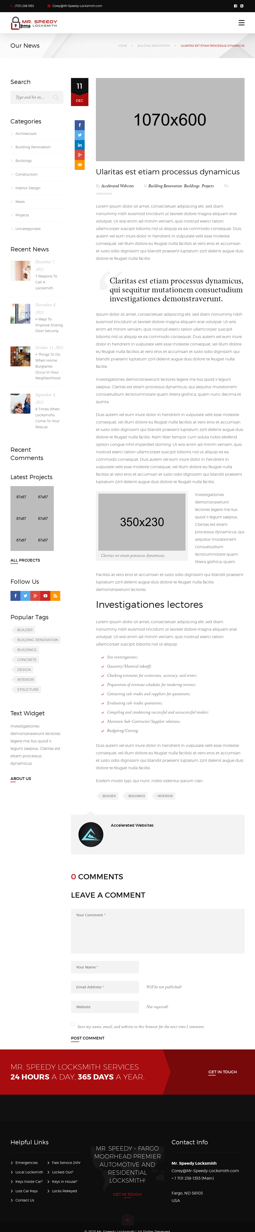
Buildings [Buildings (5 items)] (27, 650)
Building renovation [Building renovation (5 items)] (37, 640)
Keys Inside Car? (29, 1181)
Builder (109, 796)
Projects (208, 186)
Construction (26, 174)
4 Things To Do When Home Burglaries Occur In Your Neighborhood (48, 366)
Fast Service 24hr (66, 1162)
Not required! (157, 1006)
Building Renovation (154, 45)
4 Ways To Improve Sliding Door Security (49, 325)
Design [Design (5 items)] (24, 669)
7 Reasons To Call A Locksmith (46, 282)
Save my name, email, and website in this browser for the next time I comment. (141, 1026)
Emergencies (26, 1162)
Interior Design (27, 188)
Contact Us (24, 1200)
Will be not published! (164, 987)
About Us (20, 778)
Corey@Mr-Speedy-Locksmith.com (77, 6)
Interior (165, 796)
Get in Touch (222, 1071)
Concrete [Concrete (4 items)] (27, 659)
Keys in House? (64, 1181)
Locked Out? (62, 1172)
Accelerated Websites (117, 186)
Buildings (192, 186)
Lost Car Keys (26, 1191)
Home (122, 45)
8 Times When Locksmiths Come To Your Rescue (47, 418)
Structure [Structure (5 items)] (28, 689)
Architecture (25, 133)
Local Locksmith (29, 1172)
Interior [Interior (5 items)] (25, 679)
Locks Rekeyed (64, 1191)
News (20, 201)
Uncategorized (28, 229)
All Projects (25, 560)
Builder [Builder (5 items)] (25, 630)
